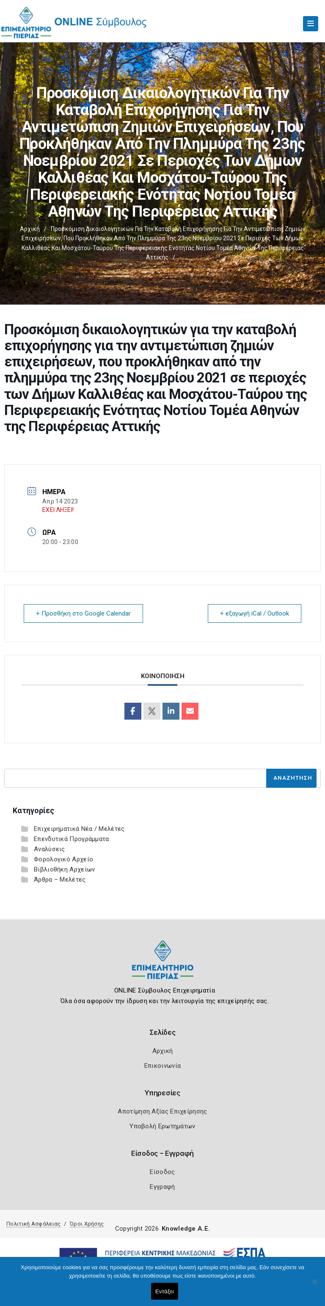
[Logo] (162, 966)
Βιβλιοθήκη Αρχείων (64, 869)
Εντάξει (164, 1291)
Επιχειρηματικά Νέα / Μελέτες (79, 829)
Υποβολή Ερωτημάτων (162, 1126)
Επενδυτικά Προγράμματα (71, 839)
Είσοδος (162, 1172)
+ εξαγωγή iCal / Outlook (254, 613)
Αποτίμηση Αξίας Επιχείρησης (162, 1111)
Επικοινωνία (162, 1066)
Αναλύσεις (49, 849)
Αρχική (30, 228)
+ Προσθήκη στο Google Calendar (83, 613)
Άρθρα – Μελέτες (60, 879)
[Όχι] (314, 1285)
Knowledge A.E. (186, 1228)
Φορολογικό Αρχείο (63, 859)
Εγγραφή (162, 1187)
